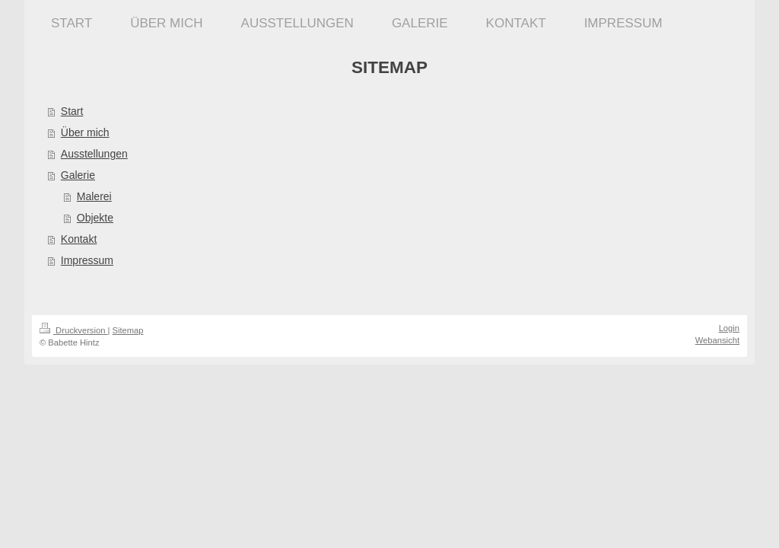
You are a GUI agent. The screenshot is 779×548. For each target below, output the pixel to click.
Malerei (94, 196)
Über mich (85, 132)
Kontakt (79, 239)
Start (72, 111)
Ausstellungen (94, 154)
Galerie (78, 175)
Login (729, 328)
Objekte (95, 218)
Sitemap (128, 330)
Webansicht (717, 340)
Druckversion (74, 330)
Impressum (87, 260)
